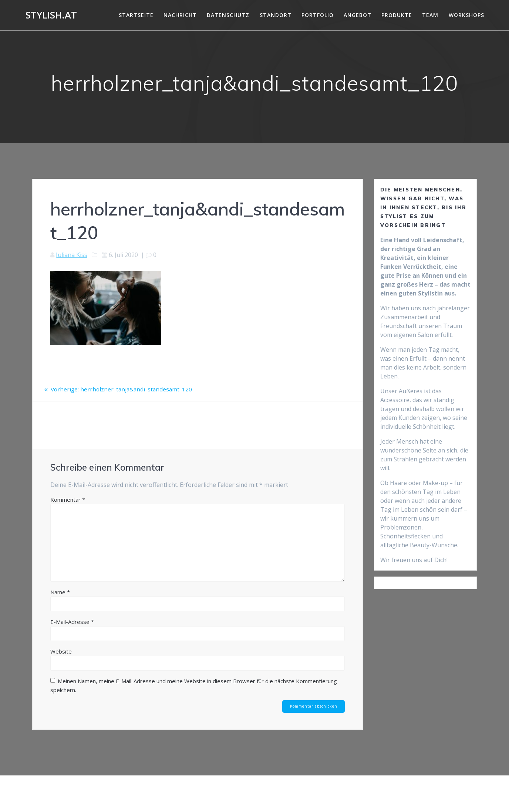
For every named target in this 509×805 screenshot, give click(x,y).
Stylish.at (51, 15)
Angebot (357, 15)
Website (61, 660)
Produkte (396, 15)
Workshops (466, 15)
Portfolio (317, 15)
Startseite (136, 15)
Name (60, 601)
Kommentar (67, 508)
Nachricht (180, 15)
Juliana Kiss (71, 255)
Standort (275, 15)
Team (430, 15)
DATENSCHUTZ (228, 15)
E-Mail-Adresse (72, 630)
